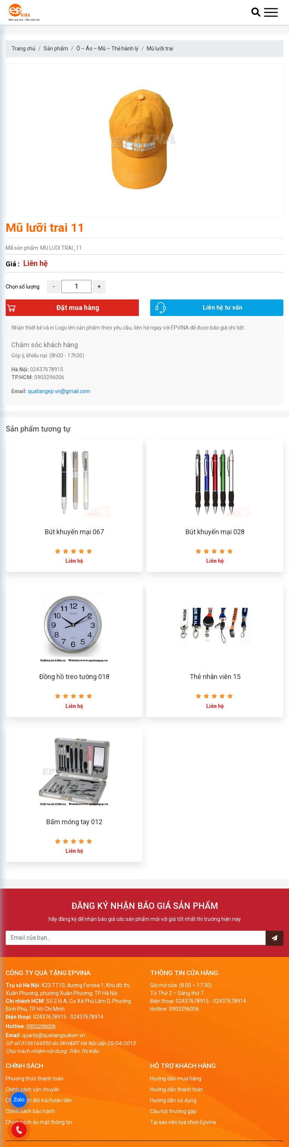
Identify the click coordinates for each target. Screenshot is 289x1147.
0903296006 (41, 1026)
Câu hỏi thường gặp (173, 1111)
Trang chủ (23, 49)
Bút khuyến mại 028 (215, 532)
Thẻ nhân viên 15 (215, 677)
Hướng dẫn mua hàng (175, 1079)
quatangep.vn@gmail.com (59, 391)
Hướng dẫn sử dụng (173, 1100)
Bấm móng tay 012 (74, 822)
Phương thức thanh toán (35, 1079)
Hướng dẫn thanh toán (176, 1089)
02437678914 (86, 1017)
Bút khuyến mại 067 (74, 532)
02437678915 (49, 1017)
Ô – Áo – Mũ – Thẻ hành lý (107, 49)
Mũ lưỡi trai (160, 49)
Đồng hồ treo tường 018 (74, 677)
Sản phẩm (56, 49)
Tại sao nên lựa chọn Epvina (183, 1122)
